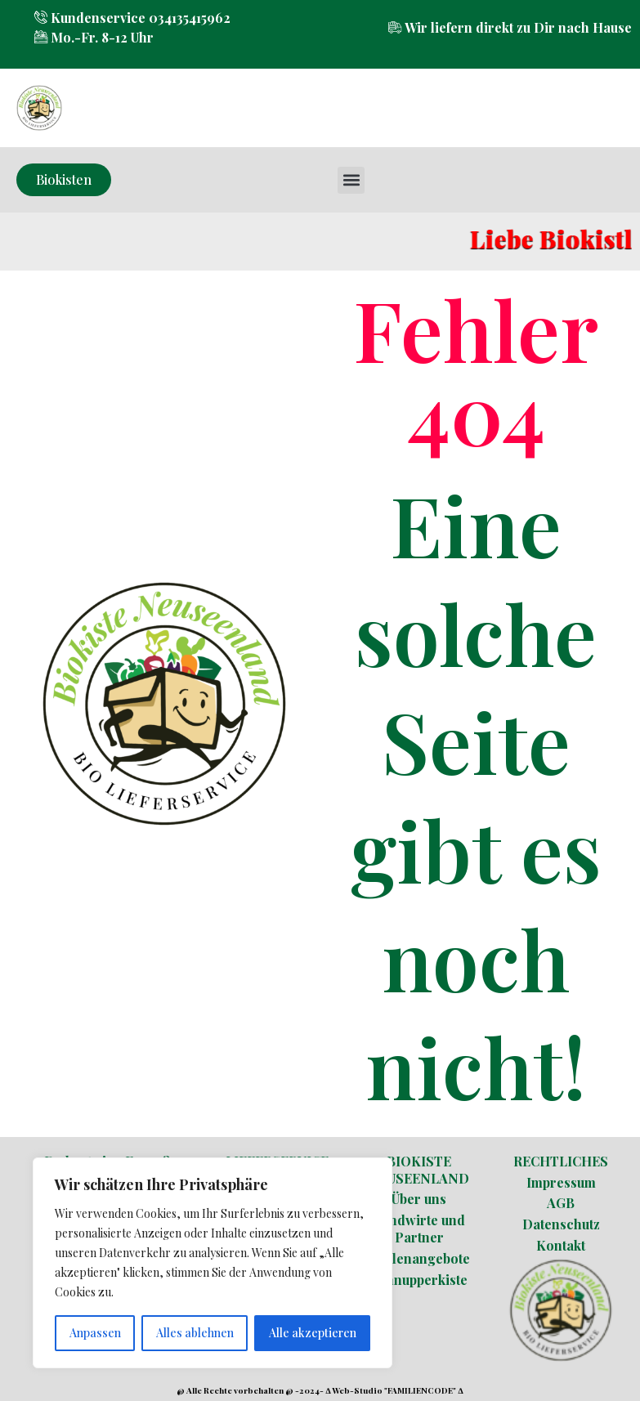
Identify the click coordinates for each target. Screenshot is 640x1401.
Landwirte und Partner (419, 1228)
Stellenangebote (419, 1258)
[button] (351, 180)
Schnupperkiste (419, 1279)
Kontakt (560, 1245)
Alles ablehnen (195, 1333)
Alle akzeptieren (312, 1333)
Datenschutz (561, 1224)
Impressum (561, 1182)
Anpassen (95, 1333)
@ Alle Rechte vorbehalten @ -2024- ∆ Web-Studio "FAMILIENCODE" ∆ (320, 1390)
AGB (561, 1202)
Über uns (419, 1198)
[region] (212, 1262)
